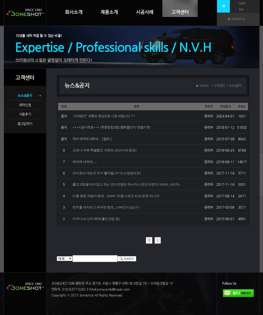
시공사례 (144, 12)
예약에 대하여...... (84, 162)
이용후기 (25, 114)
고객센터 (180, 12)
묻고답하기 (24, 124)
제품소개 (109, 12)
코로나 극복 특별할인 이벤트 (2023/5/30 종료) (104, 150)
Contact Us (238, 19)
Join (241, 9)
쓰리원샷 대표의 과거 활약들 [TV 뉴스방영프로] (106, 173)
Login (242, 3)
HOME (204, 85)
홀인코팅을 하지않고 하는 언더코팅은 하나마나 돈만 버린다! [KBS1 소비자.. (126, 184)
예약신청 (25, 105)
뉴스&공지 (25, 95)
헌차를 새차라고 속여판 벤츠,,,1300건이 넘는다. (106, 207)
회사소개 (73, 12)
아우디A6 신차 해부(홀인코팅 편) (95, 219)
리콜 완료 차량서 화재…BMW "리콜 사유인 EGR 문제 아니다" (116, 196)
